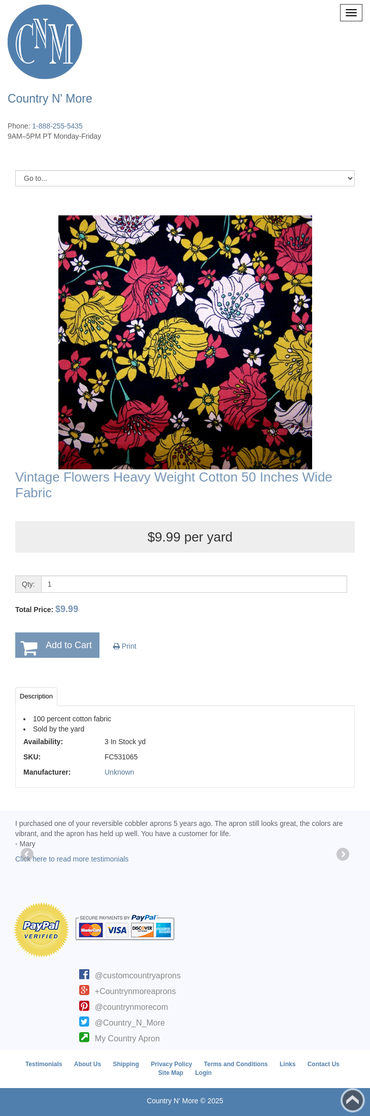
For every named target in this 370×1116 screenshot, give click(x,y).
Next (342, 855)
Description (36, 696)
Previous (28, 855)
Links (287, 1064)
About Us (87, 1064)
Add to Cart (69, 645)
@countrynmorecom (131, 1007)
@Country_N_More (130, 1022)
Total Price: (46, 609)
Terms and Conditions (236, 1064)
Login (203, 1072)
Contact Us (324, 1064)
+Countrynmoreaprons (135, 991)
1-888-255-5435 (57, 126)
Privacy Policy (171, 1064)
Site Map (170, 1072)
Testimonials (43, 1064)
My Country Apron (127, 1038)
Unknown (119, 772)
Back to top (352, 1100)
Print (125, 646)
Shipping (126, 1064)
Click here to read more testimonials (71, 859)
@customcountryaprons (138, 975)
